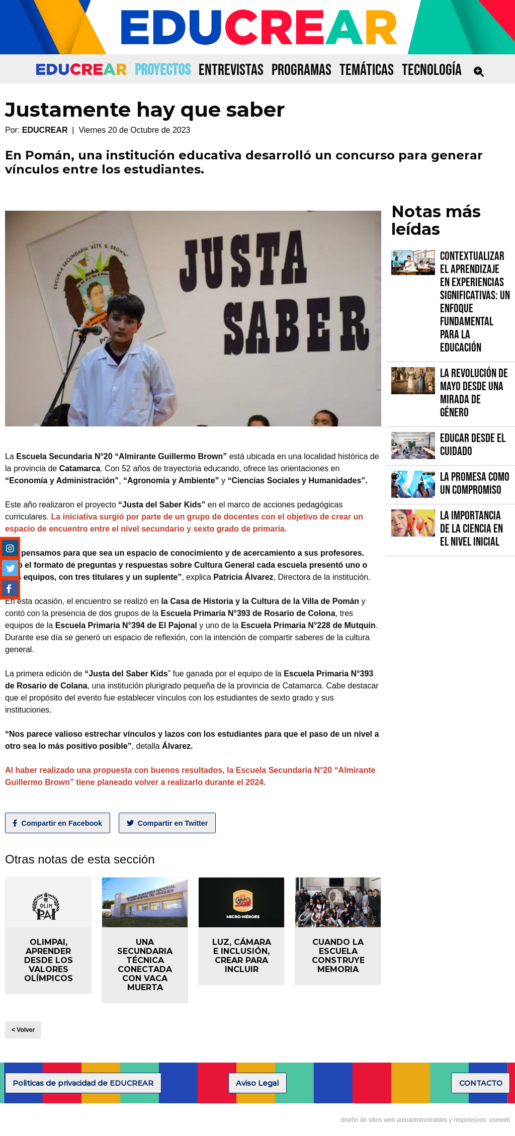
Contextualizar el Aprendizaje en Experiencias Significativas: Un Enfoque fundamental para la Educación (475, 302)
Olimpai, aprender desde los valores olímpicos (48, 960)
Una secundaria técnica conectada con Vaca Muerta (145, 964)
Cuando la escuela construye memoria (338, 955)
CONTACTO (480, 1083)
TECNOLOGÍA (432, 70)
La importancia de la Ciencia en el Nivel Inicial (471, 528)
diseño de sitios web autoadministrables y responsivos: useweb (425, 1119)
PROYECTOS (163, 70)
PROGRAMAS (301, 70)
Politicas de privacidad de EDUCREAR (83, 1083)
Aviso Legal (257, 1083)
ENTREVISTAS (231, 70)
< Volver (23, 1029)
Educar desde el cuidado (472, 445)
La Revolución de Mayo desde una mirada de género (474, 393)
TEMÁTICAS (366, 70)
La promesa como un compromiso (474, 483)
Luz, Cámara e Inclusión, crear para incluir (241, 955)
